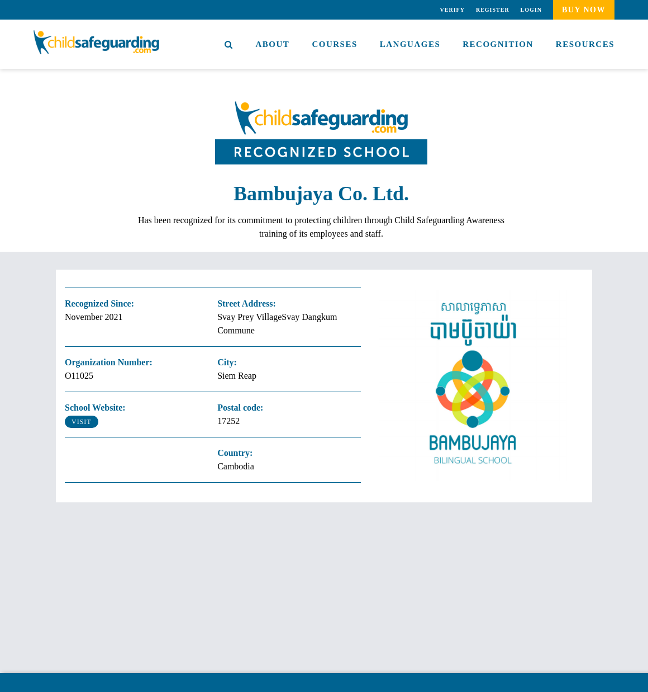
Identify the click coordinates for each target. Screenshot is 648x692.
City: (227, 362)
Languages (410, 44)
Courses (334, 44)
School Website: (95, 407)
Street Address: (246, 303)
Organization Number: (109, 362)
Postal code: (240, 407)
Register (492, 10)
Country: (234, 453)
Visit (82, 422)
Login (531, 10)
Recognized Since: (99, 303)
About (273, 44)
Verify (452, 10)
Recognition (498, 44)
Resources (585, 44)
